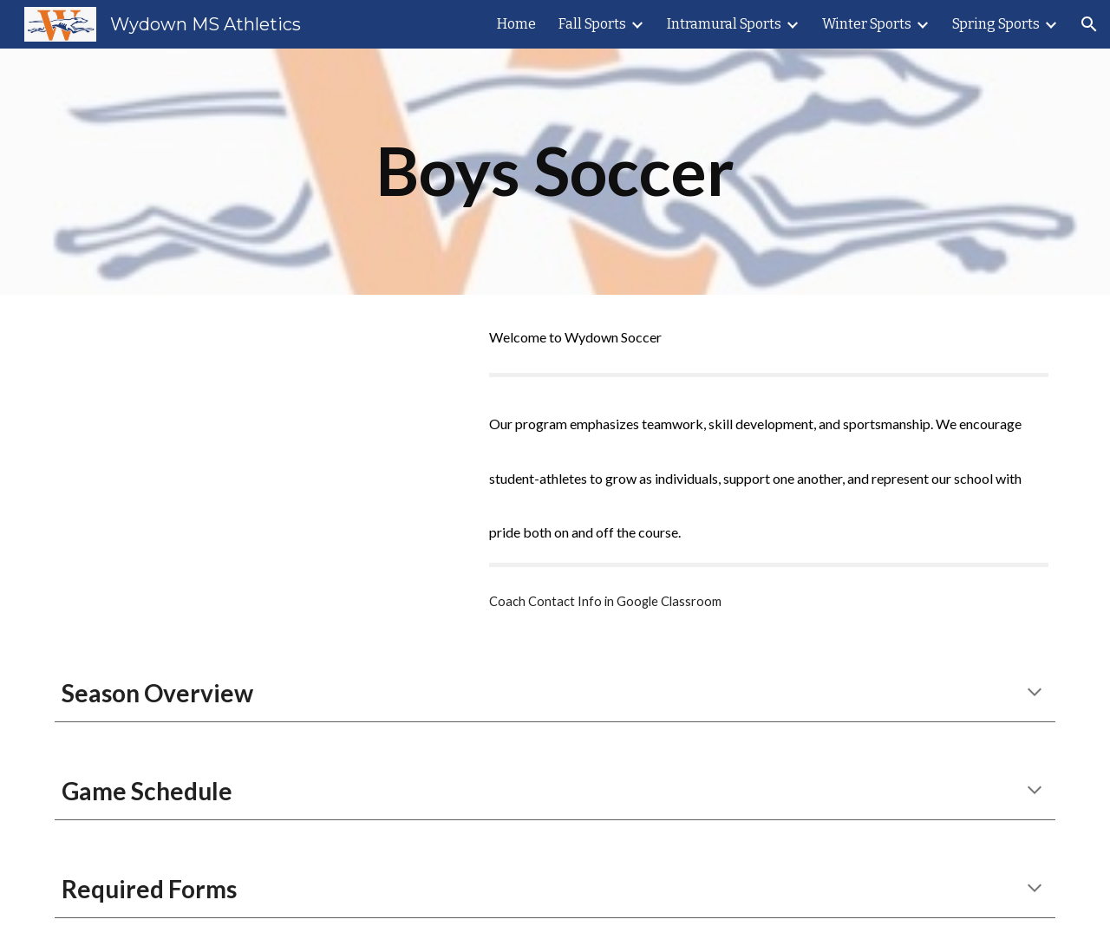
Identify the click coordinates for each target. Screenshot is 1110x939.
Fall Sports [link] (592, 24)
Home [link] (516, 24)
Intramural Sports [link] (724, 24)
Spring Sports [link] (996, 24)
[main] (555, 171)
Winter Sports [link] (866, 24)
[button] (1089, 24)
